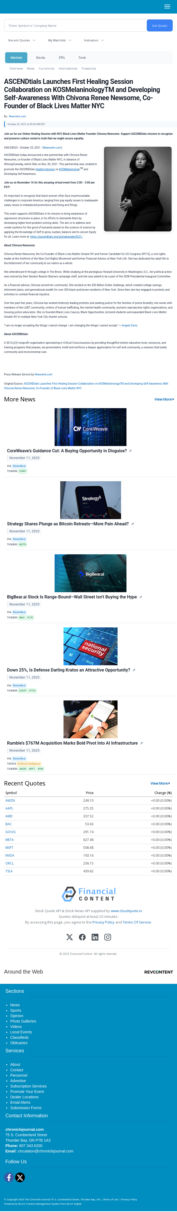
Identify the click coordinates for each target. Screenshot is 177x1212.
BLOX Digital (73, 1203)
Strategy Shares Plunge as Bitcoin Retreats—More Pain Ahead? (68, 523)
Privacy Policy (103, 922)
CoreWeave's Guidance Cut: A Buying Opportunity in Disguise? (67, 450)
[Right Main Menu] (167, 6)
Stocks (40, 57)
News (30, 68)
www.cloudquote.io (126, 910)
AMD (9, 816)
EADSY (23, 690)
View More (163, 399)
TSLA (9, 871)
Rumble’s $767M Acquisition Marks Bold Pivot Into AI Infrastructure (72, 743)
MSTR (22, 544)
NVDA (9, 855)
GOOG (10, 832)
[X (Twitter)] (69, 938)
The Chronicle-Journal (37, 1199)
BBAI (22, 617)
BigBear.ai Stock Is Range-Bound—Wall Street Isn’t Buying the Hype (72, 597)
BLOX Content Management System (39, 1203)
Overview (16, 68)
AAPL (9, 808)
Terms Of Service (137, 922)
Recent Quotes (19, 40)
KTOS (32, 690)
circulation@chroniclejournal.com (46, 1151)
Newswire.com (52, 147)
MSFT (32, 769)
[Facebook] (82, 938)
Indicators (91, 40)
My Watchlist (57, 40)
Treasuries (89, 68)
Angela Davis (130, 325)
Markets (16, 57)
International (68, 68)
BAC (8, 824)
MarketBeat (19, 466)
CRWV (22, 471)
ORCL (9, 863)
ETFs (62, 57)
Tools (82, 57)
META (9, 839)
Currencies (46, 68)
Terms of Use (110, 1199)
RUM (40, 769)
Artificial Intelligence (29, 763)
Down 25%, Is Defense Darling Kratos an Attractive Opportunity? (68, 670)
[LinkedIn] (95, 938)
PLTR (30, 617)
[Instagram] (107, 938)
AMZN (22, 769)
